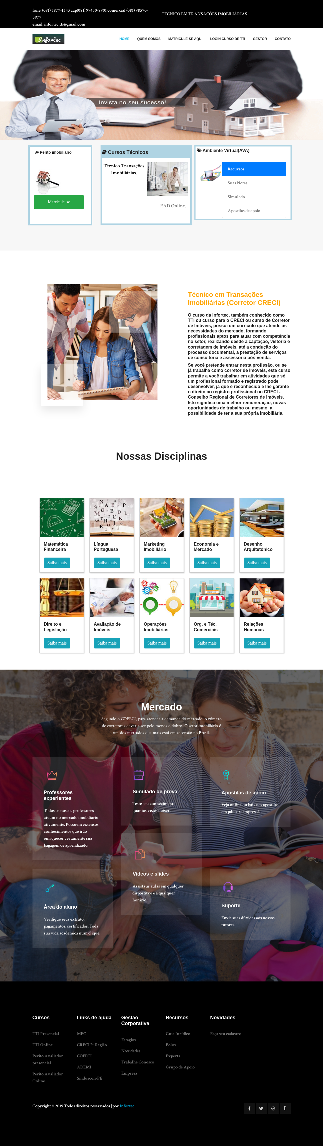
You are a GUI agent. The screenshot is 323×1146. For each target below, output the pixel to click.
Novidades (131, 1051)
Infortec (127, 1106)
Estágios (128, 1040)
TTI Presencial (45, 1034)
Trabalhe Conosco (137, 1062)
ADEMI (84, 1067)
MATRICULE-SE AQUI (185, 39)
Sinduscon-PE (89, 1078)
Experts (173, 1056)
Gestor (260, 39)
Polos (171, 1045)
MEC (81, 1034)
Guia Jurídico (178, 1034)
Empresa (129, 1073)
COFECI (84, 1056)
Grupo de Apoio (180, 1067)
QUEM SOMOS (149, 39)
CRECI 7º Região (92, 1045)
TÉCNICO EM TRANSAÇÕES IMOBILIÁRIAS (204, 14)
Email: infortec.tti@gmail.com (58, 24)
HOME (124, 39)
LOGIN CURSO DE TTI (227, 39)
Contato (283, 39)
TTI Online (42, 1045)
